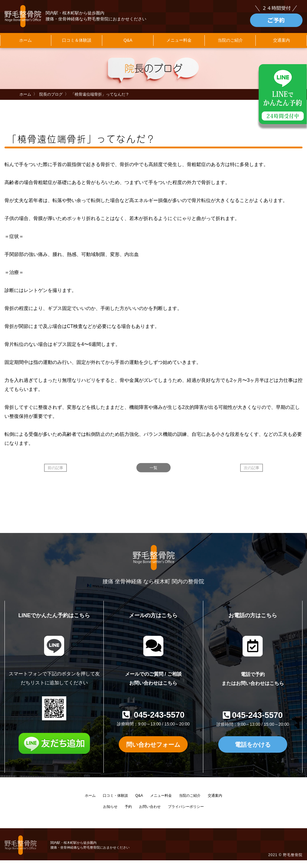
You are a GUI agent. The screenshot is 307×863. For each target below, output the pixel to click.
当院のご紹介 (230, 43)
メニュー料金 (179, 43)
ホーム (25, 43)
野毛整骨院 (293, 858)
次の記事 (251, 471)
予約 (128, 810)
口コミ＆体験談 (76, 43)
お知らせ (110, 810)
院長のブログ (51, 97)
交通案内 (215, 798)
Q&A (128, 43)
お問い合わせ (150, 810)
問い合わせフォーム (153, 747)
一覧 (153, 471)
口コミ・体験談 (115, 798)
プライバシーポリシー (186, 810)
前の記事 (55, 471)
